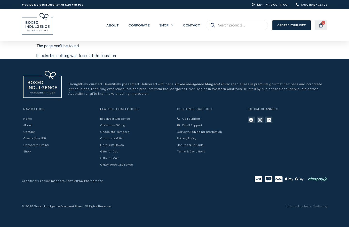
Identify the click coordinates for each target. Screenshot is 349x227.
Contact (191, 25)
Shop (166, 25)
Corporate (139, 25)
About (112, 25)
